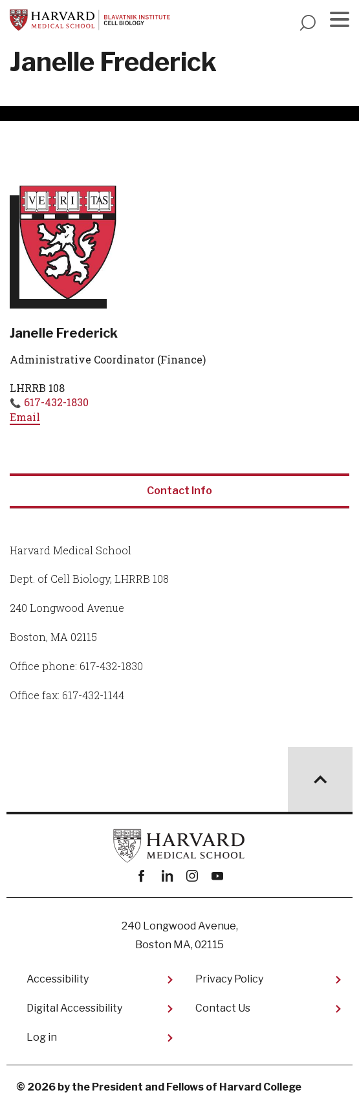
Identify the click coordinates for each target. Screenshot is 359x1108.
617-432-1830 (56, 402)
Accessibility (58, 979)
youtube (217, 876)
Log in (42, 1037)
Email (25, 417)
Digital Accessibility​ (74, 1008)
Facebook (142, 876)
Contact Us (222, 1008)
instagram (192, 876)
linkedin (167, 876)
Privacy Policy (229, 979)
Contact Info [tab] (179, 490)
